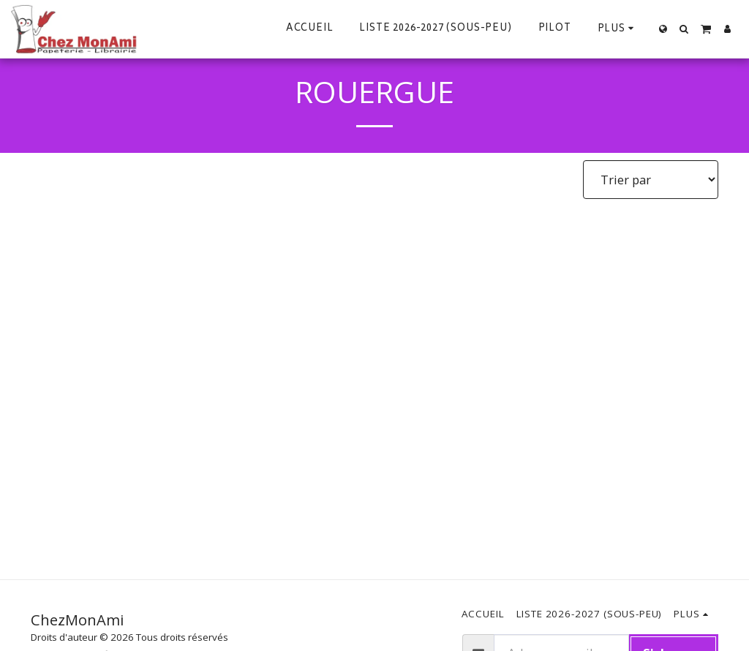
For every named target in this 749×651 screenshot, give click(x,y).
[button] (684, 29)
